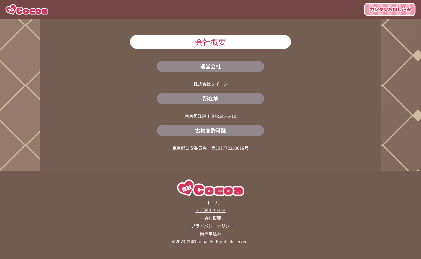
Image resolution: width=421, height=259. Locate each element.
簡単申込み (210, 233)
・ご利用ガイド (210, 210)
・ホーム (210, 202)
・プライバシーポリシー (210, 225)
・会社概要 (210, 218)
